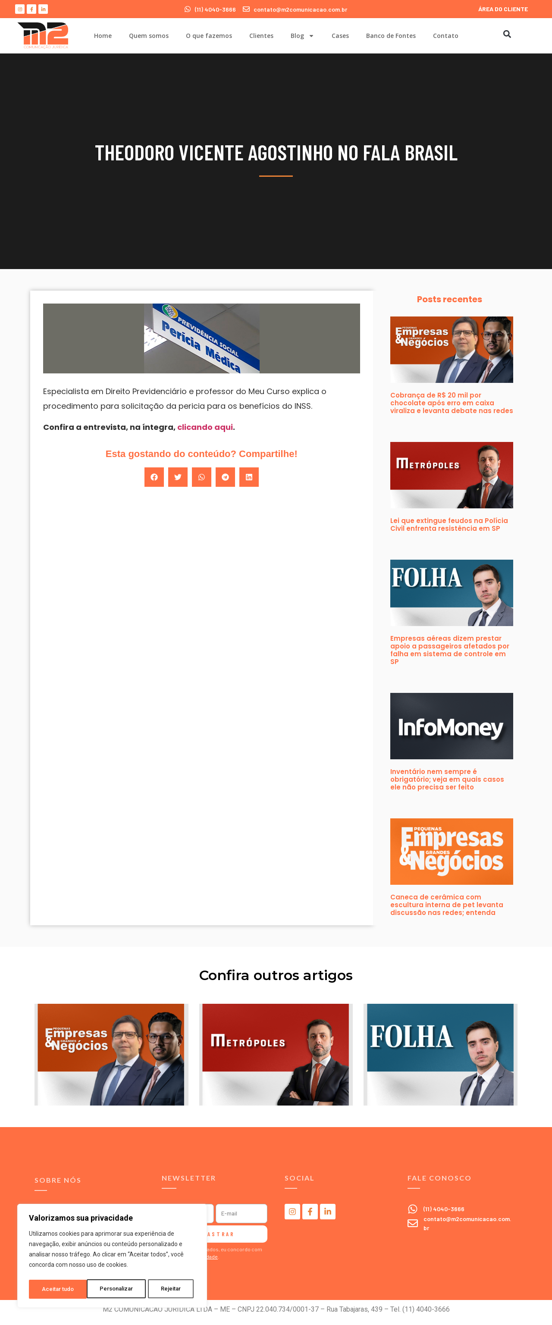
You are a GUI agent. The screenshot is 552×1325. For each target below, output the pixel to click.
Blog (302, 35)
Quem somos (149, 35)
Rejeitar (114, 1289)
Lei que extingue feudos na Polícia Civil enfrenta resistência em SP (449, 524)
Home (103, 35)
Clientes (261, 35)
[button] (507, 34)
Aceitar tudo (167, 1289)
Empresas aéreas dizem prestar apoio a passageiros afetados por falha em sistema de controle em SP (449, 650)
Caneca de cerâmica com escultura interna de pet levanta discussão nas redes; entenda (446, 905)
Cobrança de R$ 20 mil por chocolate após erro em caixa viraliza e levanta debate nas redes (451, 403)
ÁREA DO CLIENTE (503, 9)
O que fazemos (209, 35)
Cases (340, 35)
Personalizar (58, 1289)
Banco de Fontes (391, 35)
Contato (445, 35)
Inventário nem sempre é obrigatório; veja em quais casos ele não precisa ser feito (447, 779)
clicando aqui (205, 427)
